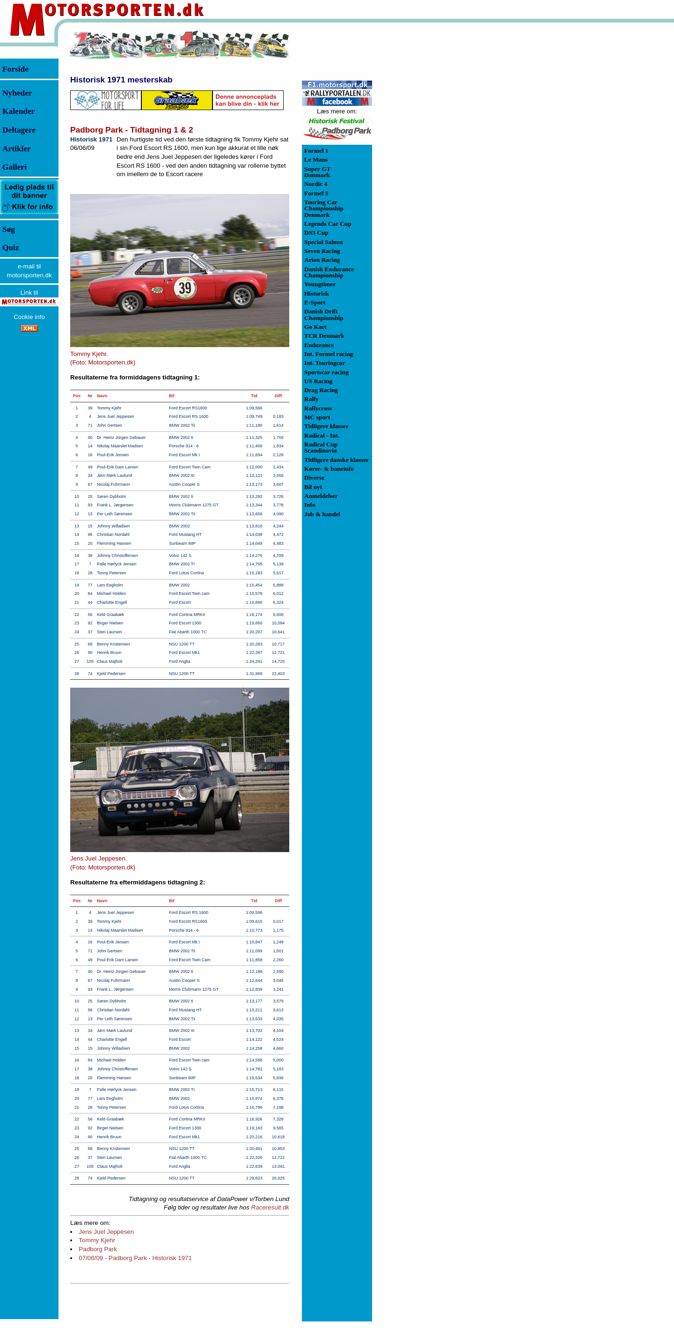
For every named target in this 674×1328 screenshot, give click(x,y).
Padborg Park (98, 1249)
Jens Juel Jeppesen (106, 1231)
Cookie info (29, 316)
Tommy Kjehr (97, 1240)
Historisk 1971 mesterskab (121, 79)
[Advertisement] (421, 170)
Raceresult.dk (270, 1207)
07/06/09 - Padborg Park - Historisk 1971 (135, 1257)
